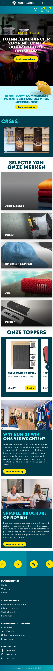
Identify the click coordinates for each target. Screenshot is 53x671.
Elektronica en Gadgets (13, 635)
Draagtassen (7, 638)
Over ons (5, 588)
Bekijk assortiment (26, 59)
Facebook (8, 650)
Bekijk (30, 387)
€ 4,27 (46, 387)
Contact (5, 584)
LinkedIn (7, 658)
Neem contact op (26, 107)
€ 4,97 (12, 387)
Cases (4, 592)
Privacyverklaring (10, 608)
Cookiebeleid (8, 611)
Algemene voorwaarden (13, 604)
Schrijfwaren (7, 631)
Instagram (8, 654)
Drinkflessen (7, 627)
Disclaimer (6, 615)
